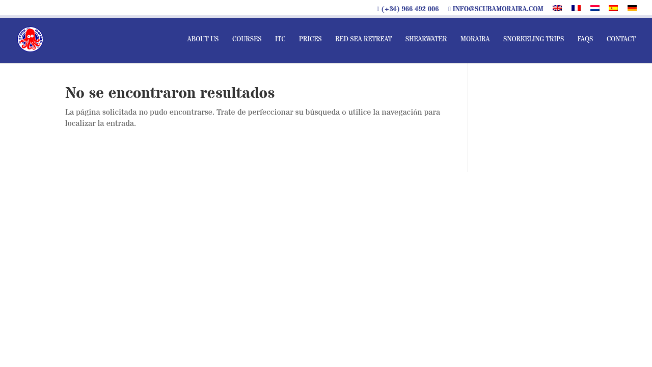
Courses (247, 40)
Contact (621, 40)
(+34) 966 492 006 (408, 10)
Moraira (475, 40)
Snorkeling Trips (533, 40)
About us (203, 40)
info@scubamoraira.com (495, 10)
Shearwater (426, 40)
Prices (310, 40)
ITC (280, 40)
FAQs (585, 40)
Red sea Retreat (363, 40)
